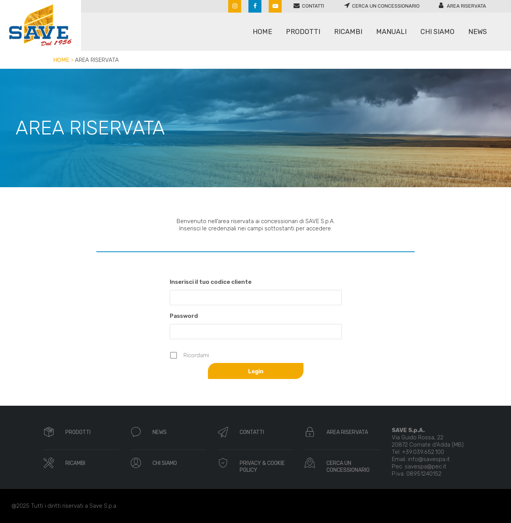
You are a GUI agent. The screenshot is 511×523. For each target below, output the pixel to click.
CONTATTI (252, 432)
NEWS (159, 432)
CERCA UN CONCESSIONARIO (348, 466)
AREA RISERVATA (347, 432)
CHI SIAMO (164, 463)
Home (61, 60)
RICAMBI (75, 463)
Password (184, 316)
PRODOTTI (78, 432)
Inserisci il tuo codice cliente (210, 282)
